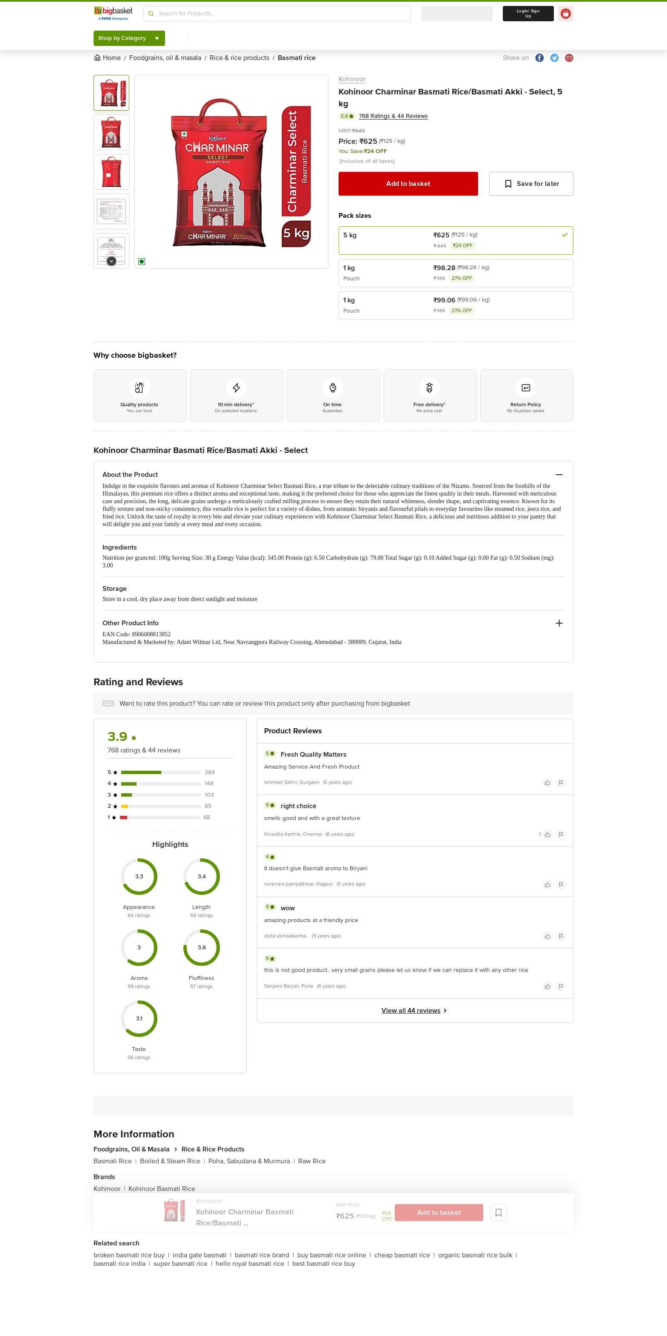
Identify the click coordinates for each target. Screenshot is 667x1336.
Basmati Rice (115, 1161)
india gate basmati (202, 1255)
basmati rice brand (264, 1255)
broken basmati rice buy (131, 1255)
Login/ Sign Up (528, 14)
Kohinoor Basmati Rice (161, 1189)
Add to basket (408, 183)
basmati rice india (122, 1263)
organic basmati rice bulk (477, 1255)
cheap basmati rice (404, 1255)
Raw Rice (312, 1161)
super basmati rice (183, 1263)
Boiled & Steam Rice (172, 1161)
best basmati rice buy (323, 1263)
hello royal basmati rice (252, 1263)
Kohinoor (352, 79)
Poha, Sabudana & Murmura (251, 1161)
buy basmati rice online (334, 1255)
